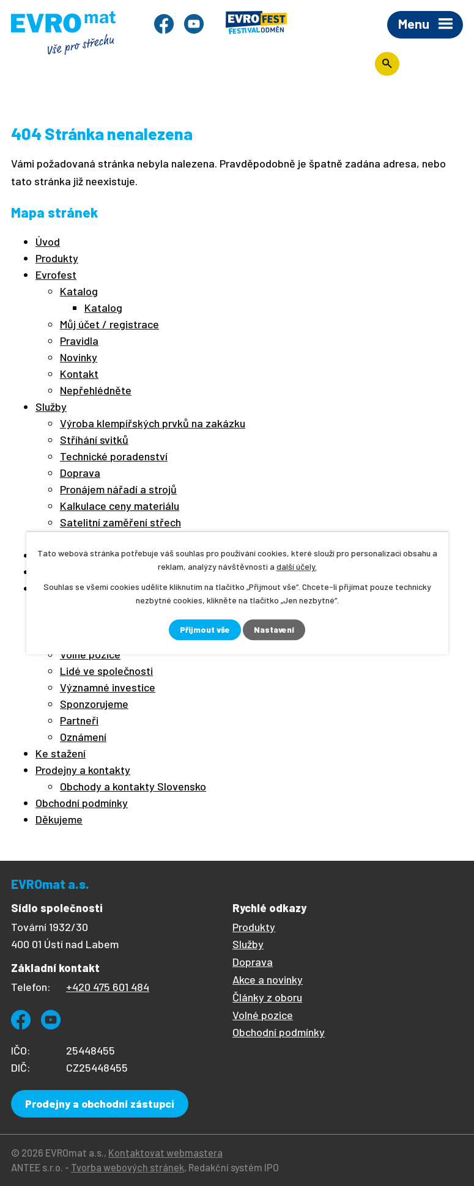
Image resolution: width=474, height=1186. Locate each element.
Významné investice (107, 687)
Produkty (56, 258)
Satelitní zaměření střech (120, 522)
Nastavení (274, 630)
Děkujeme (59, 819)
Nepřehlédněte (95, 390)
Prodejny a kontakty (82, 769)
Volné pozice (262, 1015)
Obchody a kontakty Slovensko (133, 786)
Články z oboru (267, 997)
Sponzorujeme (94, 703)
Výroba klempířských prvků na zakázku (152, 423)
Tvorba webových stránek (127, 1167)
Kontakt (79, 373)
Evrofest (55, 274)
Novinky (78, 357)
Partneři (79, 720)
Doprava (80, 472)
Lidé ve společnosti (106, 670)
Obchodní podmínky (81, 802)
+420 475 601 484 (107, 986)
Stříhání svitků (94, 439)
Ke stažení (60, 753)
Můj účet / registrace (109, 324)
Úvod (47, 241)
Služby (51, 406)
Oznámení (83, 736)
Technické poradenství (114, 456)
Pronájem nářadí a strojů (118, 489)
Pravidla (79, 340)
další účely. (296, 566)
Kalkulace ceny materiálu (119, 505)
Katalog (79, 291)
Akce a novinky (267, 979)
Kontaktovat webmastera (165, 1152)
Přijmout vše (204, 630)
